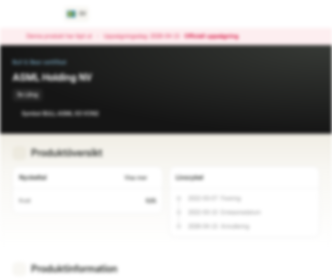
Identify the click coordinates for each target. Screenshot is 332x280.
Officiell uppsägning (215, 36)
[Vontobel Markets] (33, 14)
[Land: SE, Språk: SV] (76, 14)
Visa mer (140, 178)
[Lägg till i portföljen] (312, 113)
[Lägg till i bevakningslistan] (296, 113)
